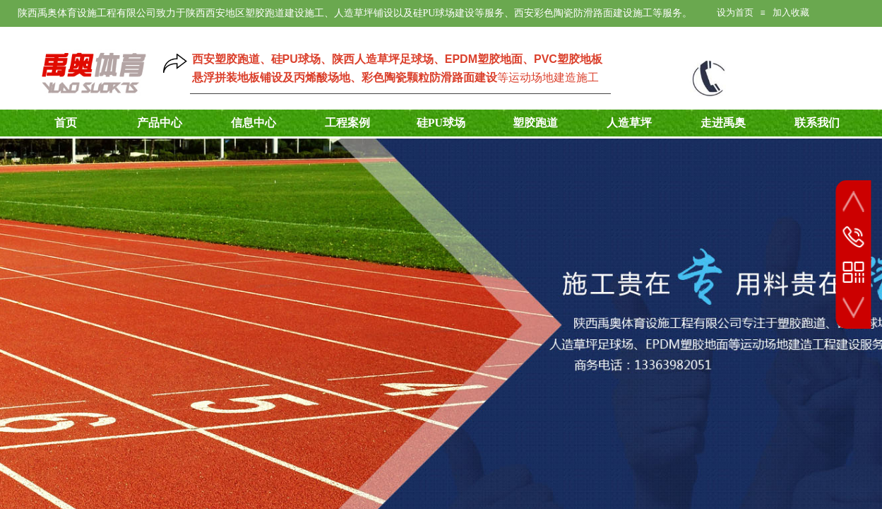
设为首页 (735, 12)
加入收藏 (791, 12)
